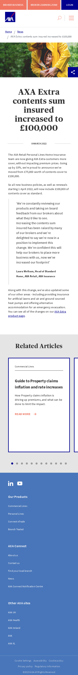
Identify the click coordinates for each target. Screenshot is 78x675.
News (20, 31)
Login (69, 4)
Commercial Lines (17, 505)
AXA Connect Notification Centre (25, 586)
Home (8, 31)
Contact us (14, 563)
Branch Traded (16, 529)
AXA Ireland (14, 627)
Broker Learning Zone (44, 4)
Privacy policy (25, 666)
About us (13, 555)
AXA (10, 635)
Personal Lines (16, 513)
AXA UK (12, 612)
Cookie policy (56, 660)
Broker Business (13, 4)
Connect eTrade (16, 521)
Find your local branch (20, 570)
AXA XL (11, 643)
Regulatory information (47, 666)
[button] (71, 18)
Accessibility (40, 660)
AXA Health (14, 620)
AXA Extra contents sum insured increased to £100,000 (41, 36)
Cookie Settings (23, 660)
